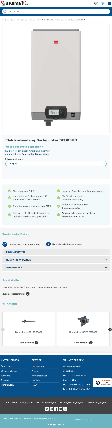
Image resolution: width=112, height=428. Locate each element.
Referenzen (7, 384)
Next (109, 329)
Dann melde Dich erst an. (35, 154)
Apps (35, 370)
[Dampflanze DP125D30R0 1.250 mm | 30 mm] (29, 325)
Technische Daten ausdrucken (24, 244)
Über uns (6, 366)
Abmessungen (13, 267)
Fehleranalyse (39, 375)
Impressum (11, 402)
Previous (2, 329)
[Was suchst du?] (56, 11)
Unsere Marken (9, 370)
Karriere (5, 375)
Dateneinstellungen (46, 402)
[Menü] (110, 379)
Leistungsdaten (15, 252)
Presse (5, 380)
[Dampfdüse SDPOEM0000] (83, 325)
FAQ (34, 384)
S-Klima (5, 20)
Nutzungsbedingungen (71, 402)
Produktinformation (18, 259)
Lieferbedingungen (96, 402)
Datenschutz (26, 402)
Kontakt (36, 380)
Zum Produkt (29, 342)
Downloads (38, 366)
